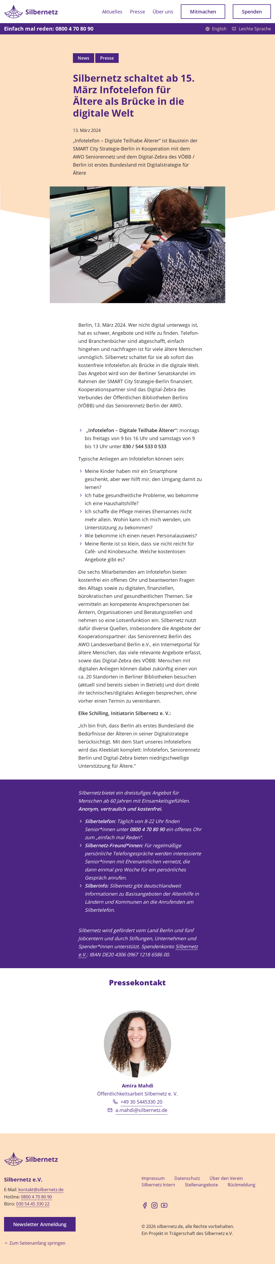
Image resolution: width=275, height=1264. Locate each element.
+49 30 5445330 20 (141, 1101)
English (216, 29)
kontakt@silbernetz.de (41, 1190)
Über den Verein (226, 1178)
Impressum (153, 1178)
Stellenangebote (201, 1185)
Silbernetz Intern (158, 1185)
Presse (137, 11)
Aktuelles (112, 11)
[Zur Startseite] (31, 11)
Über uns (163, 11)
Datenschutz (187, 1178)
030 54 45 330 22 (33, 1204)
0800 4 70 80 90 (36, 1197)
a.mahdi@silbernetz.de (141, 1110)
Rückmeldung (241, 1185)
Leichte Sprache (251, 29)
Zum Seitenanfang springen (34, 1243)
